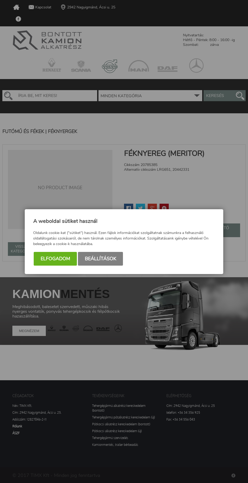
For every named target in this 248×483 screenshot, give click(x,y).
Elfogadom (55, 259)
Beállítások (100, 259)
